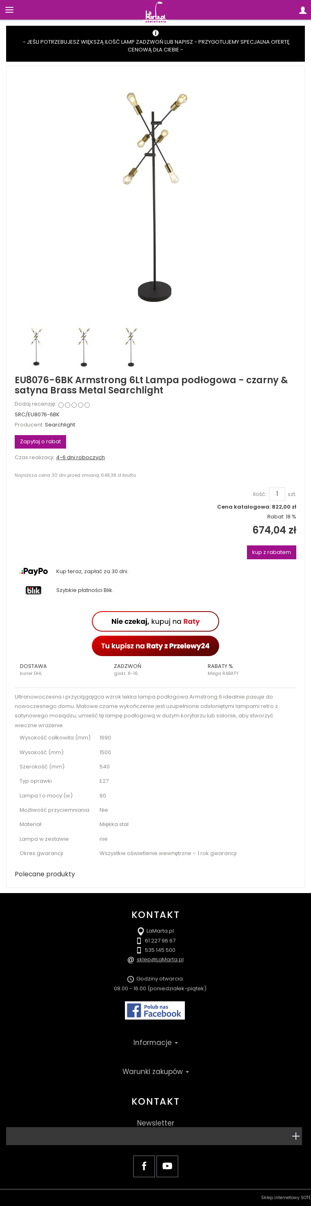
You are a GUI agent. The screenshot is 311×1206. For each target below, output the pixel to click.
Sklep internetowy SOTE (286, 1198)
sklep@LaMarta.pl (160, 959)
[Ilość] (277, 493)
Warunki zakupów (155, 1071)
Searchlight (60, 425)
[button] (62, 669)
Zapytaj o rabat (40, 441)
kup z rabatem (271, 552)
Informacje (155, 1042)
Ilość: (260, 494)
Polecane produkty (45, 874)
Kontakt (155, 1101)
